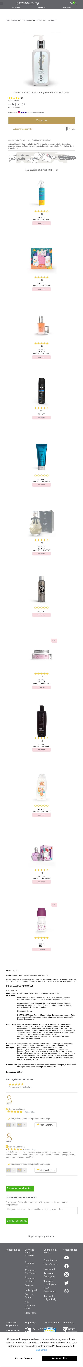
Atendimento (50, 1260)
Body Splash (31, 1290)
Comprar (41, 120)
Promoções (30, 1312)
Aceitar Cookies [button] (59, 1358)
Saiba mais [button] (41, 1350)
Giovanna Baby (11, 20)
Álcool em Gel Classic (30, 1272)
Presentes (67, 7)
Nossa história (51, 1264)
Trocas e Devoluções (50, 1282)
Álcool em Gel (30, 1264)
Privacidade (50, 1268)
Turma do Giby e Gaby (50, 1297)
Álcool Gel (16, 7)
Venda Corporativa (50, 1290)
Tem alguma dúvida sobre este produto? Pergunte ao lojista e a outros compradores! (36, 1203)
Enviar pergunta (17, 1220)
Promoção (41, 7)
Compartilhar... (45, 1124)
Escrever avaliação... (20, 1188)
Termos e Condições (49, 1275)
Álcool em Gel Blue (30, 1279)
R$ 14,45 (18, 107)
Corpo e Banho (29, 1296)
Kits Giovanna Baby (30, 1305)
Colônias (29, 1285)
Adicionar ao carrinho (23, 129)
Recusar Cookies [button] (23, 1358)
